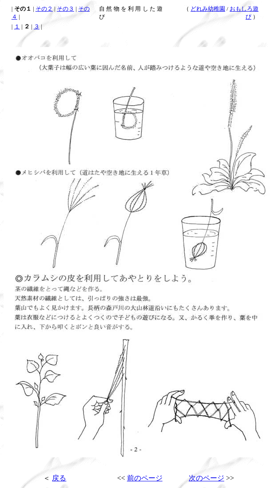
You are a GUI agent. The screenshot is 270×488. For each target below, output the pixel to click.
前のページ (145, 478)
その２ (44, 8)
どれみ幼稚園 (208, 8)
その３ (65, 8)
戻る (59, 478)
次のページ (206, 478)
